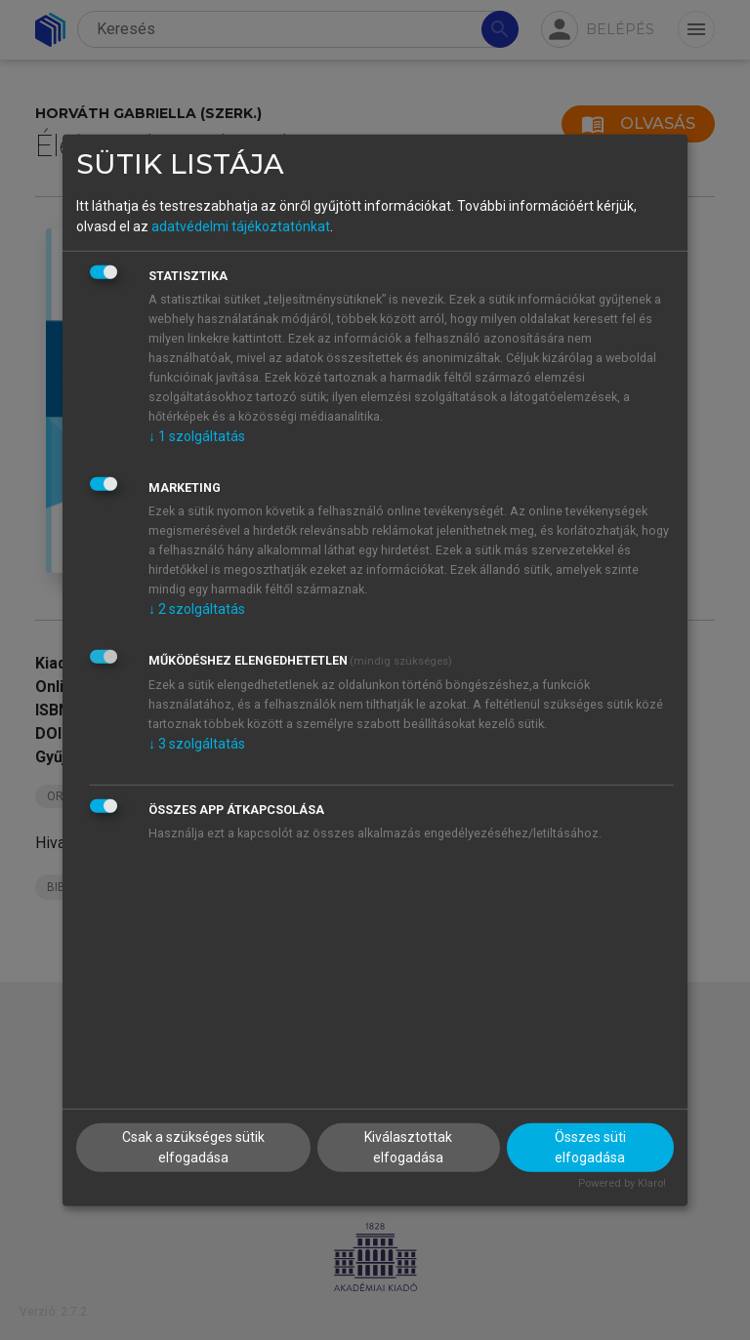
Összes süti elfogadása (590, 1147)
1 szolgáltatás (196, 436)
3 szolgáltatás (196, 743)
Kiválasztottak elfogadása (408, 1147)
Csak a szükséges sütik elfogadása (193, 1147)
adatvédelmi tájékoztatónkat (240, 226)
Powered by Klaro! (622, 1183)
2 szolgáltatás (196, 609)
